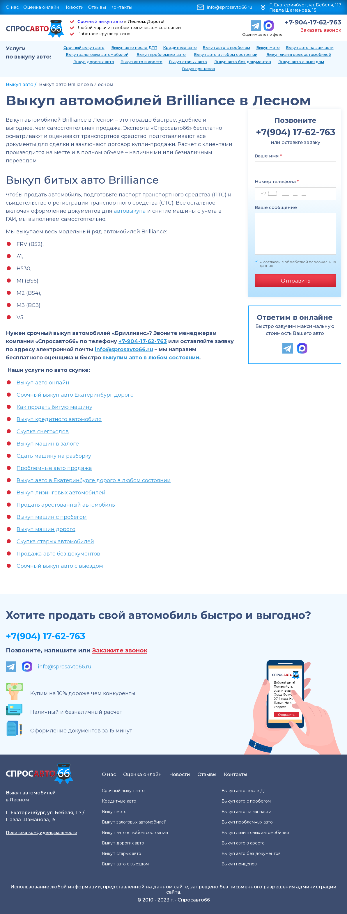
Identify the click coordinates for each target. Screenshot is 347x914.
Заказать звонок (321, 30)
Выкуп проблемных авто (161, 54)
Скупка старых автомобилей (55, 541)
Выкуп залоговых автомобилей (97, 54)
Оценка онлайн (41, 7)
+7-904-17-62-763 (313, 22)
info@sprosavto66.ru (229, 7)
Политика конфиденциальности (41, 832)
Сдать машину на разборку (54, 456)
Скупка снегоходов (43, 431)
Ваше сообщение (276, 207)
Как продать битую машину (54, 407)
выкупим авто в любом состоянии (150, 357)
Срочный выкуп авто (100, 21)
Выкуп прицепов (198, 68)
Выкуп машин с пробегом (52, 517)
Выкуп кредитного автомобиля (59, 419)
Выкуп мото (268, 47)
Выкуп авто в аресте (141, 61)
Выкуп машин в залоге (48, 444)
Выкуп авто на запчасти (310, 47)
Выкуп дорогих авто (93, 61)
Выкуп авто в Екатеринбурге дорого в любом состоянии (94, 480)
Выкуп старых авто (188, 61)
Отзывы (97, 7)
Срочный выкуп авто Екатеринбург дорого (75, 395)
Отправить (295, 281)
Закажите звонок (119, 650)
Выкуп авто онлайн (43, 382)
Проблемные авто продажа (54, 468)
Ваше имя (268, 156)
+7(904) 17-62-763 (45, 636)
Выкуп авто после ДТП (134, 47)
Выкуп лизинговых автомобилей (298, 54)
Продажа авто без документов (58, 554)
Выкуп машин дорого (46, 529)
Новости (73, 7)
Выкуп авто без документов (242, 61)
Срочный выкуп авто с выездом (60, 566)
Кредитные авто (180, 47)
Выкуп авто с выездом (301, 61)
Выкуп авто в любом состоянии (225, 54)
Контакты (121, 7)
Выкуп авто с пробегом (226, 47)
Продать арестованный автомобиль (66, 505)
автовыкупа (130, 211)
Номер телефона (277, 181)
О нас (12, 7)
